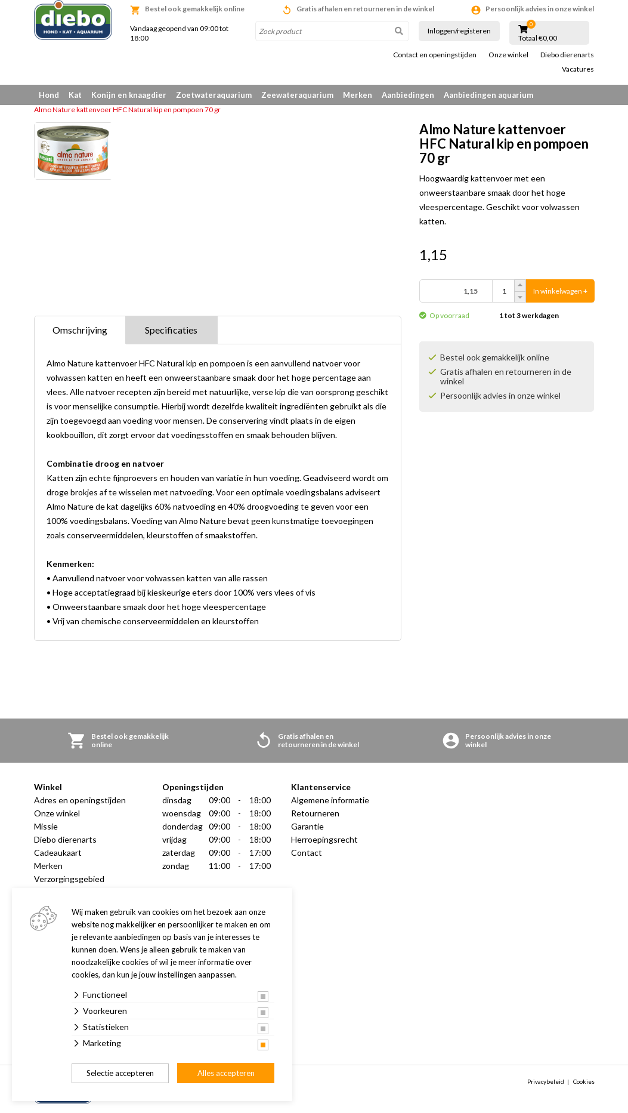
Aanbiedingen (408, 95)
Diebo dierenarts (567, 54)
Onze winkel (508, 54)
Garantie (307, 826)
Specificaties (171, 329)
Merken (357, 95)
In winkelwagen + (560, 290)
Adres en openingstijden (80, 800)
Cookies (584, 1081)
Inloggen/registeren (459, 30)
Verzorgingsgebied (69, 879)
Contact (306, 852)
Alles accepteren (226, 1073)
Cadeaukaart (58, 852)
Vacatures (578, 69)
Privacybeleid (545, 1081)
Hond (49, 95)
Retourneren (315, 813)
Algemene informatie (330, 800)
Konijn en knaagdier (128, 95)
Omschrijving (79, 329)
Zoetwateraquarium (214, 95)
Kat (75, 95)
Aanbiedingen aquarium (488, 95)
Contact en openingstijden (435, 54)
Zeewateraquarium (297, 95)
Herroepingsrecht (324, 839)
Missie (46, 826)
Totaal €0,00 (537, 38)
